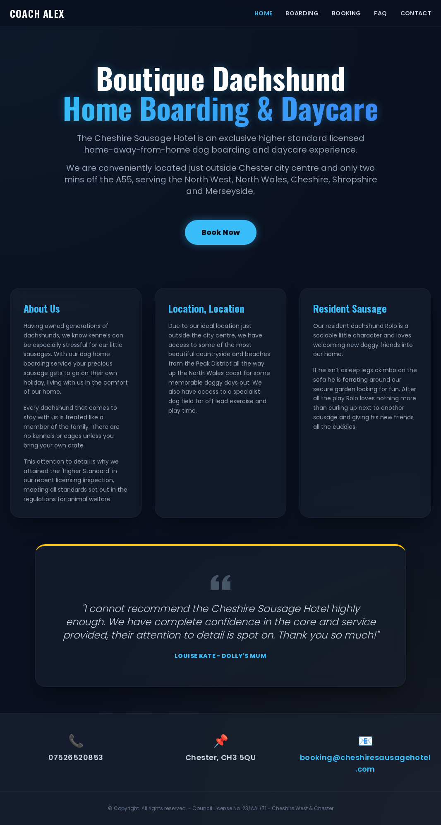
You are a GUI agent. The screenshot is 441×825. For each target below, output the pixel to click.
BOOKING (346, 13)
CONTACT (415, 13)
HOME (263, 13)
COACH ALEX (37, 13)
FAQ (380, 13)
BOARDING (302, 13)
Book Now (220, 232)
